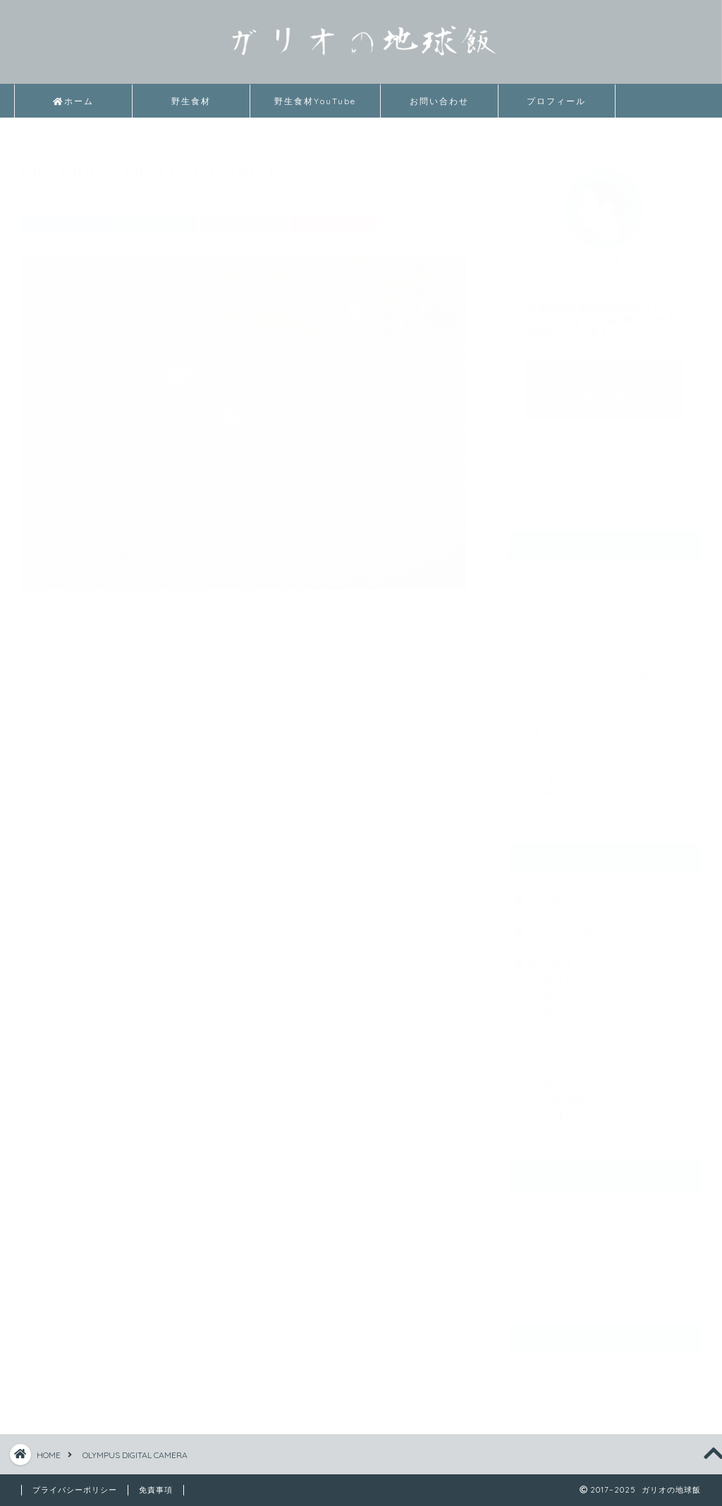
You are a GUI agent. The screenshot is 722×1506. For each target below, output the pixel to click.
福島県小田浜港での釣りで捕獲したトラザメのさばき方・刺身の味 (602, 676)
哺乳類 (621, 991)
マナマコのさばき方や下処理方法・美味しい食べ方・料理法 (602, 778)
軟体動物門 (621, 1111)
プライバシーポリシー (565, 1242)
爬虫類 (621, 1076)
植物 (621, 1025)
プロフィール (556, 101)
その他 (613, 893)
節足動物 (621, 1093)
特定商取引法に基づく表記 (575, 1275)
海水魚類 (621, 1042)
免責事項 (156, 1490)
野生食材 (191, 101)
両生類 (621, 974)
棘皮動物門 (621, 1007)
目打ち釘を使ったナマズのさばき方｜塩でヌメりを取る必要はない (602, 587)
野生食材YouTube (315, 101)
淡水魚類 (621, 1060)
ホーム (73, 101)
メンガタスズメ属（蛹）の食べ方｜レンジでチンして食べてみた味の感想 (602, 631)
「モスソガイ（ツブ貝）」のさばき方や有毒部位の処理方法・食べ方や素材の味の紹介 (602, 727)
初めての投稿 (613, 925)
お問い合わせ (439, 101)
